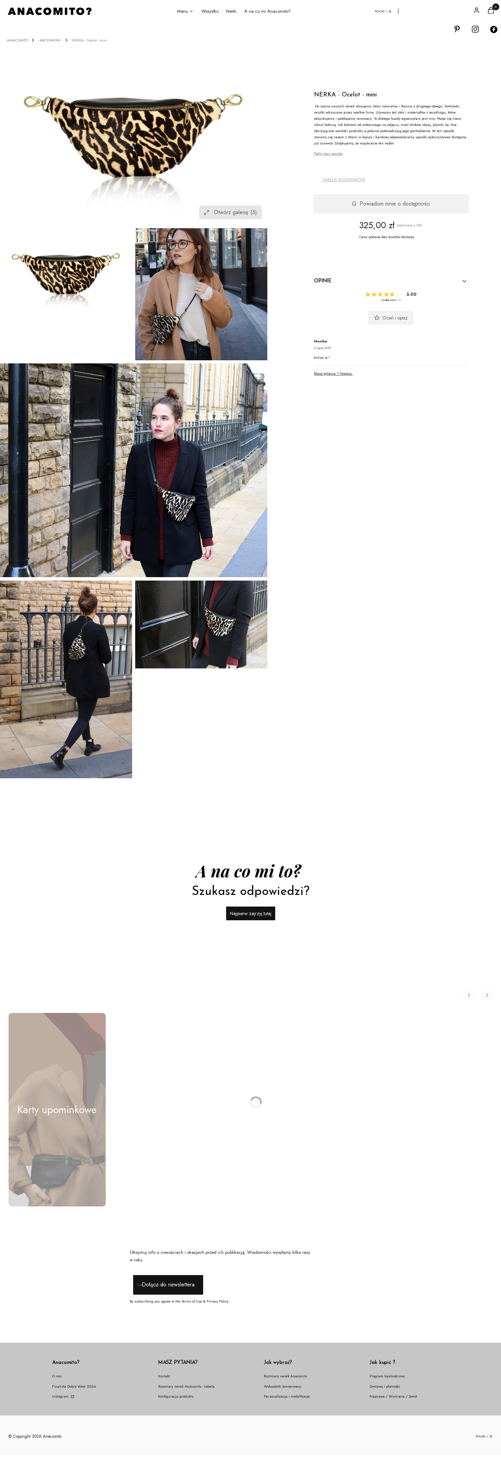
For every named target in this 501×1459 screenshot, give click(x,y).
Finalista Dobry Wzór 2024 (74, 1386)
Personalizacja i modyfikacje (287, 1396)
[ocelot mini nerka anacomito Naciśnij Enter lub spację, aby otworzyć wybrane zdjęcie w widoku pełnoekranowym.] (133, 134)
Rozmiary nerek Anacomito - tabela (186, 1386)
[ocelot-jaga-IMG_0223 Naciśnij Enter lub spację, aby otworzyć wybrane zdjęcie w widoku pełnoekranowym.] (133, 470)
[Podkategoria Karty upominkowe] (57, 1109)
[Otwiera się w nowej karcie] (457, 29)
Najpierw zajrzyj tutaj (250, 913)
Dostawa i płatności (385, 1386)
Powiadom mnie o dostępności (390, 204)
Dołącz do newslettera (167, 1285)
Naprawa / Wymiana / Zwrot (393, 1396)
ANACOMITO (17, 40)
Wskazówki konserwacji (282, 1386)
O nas (57, 1376)
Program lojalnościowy (387, 1376)
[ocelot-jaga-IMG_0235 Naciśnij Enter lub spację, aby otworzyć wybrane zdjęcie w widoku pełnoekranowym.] (201, 624)
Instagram (61, 1396)
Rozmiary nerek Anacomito (285, 1376)
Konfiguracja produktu (176, 1396)
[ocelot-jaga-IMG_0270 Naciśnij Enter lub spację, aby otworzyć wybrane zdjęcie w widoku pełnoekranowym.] (66, 680)
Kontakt (164, 1376)
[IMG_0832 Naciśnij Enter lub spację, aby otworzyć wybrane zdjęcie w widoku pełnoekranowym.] (201, 294)
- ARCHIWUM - (50, 40)
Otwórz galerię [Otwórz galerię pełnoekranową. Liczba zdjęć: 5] (230, 212)
